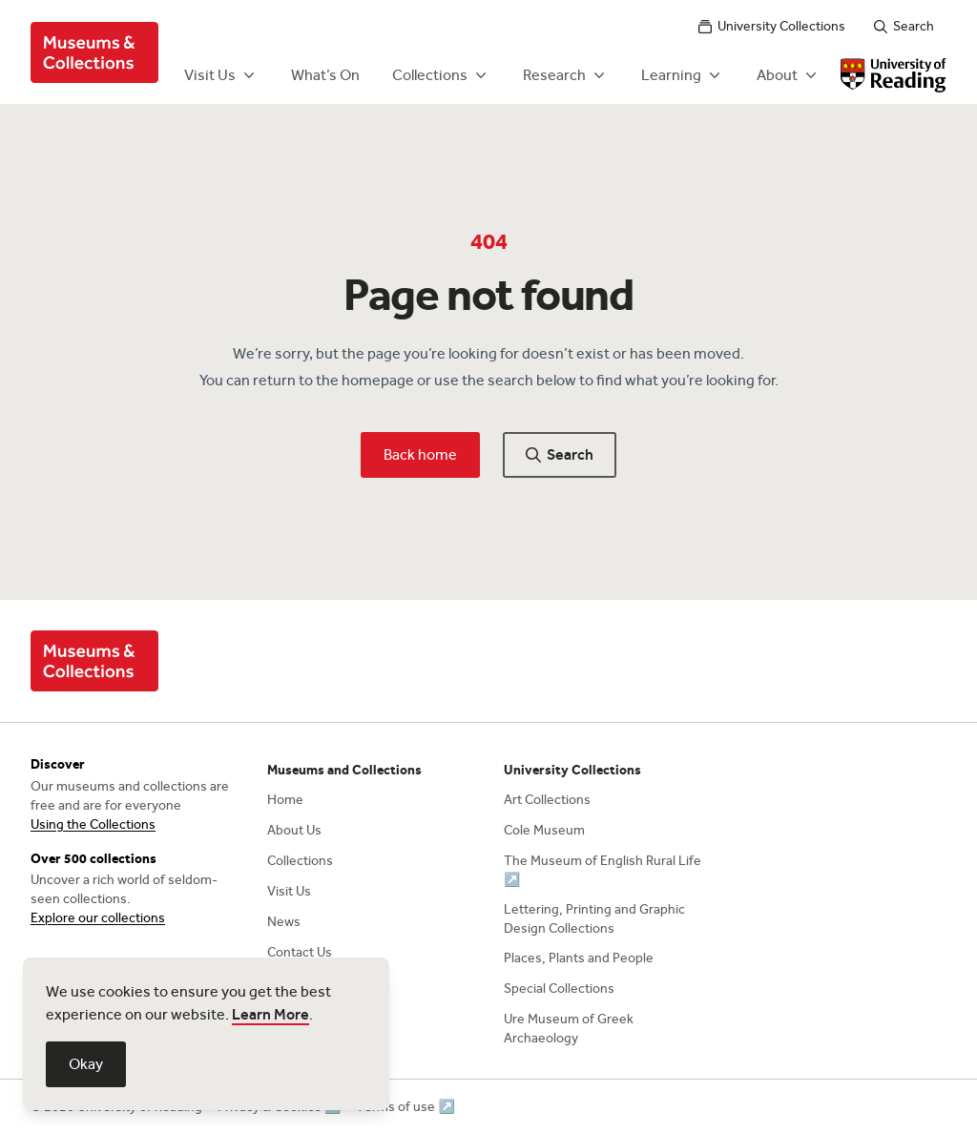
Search (904, 26)
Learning (682, 75)
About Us (294, 830)
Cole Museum (544, 830)
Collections (441, 75)
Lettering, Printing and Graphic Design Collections (594, 919)
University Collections (771, 26)
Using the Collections (93, 824)
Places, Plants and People (579, 958)
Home (285, 800)
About (789, 75)
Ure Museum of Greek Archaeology (569, 1028)
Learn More (270, 1014)
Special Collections (559, 988)
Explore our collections (98, 918)
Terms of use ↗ (405, 1107)
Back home (420, 454)
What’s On (325, 75)
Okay (86, 1064)
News (284, 922)
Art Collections (547, 800)
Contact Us (299, 952)
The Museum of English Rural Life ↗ (602, 870)
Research (566, 75)
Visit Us (221, 75)
